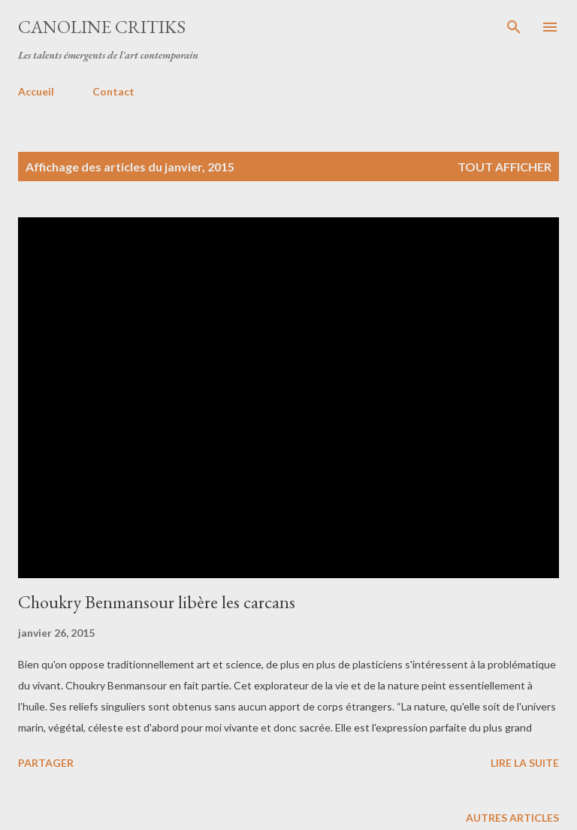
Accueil (36, 91)
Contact (113, 91)
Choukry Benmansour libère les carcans (156, 601)
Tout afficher (504, 166)
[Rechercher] (514, 27)
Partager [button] (46, 762)
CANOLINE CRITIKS (102, 26)
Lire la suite (525, 762)
